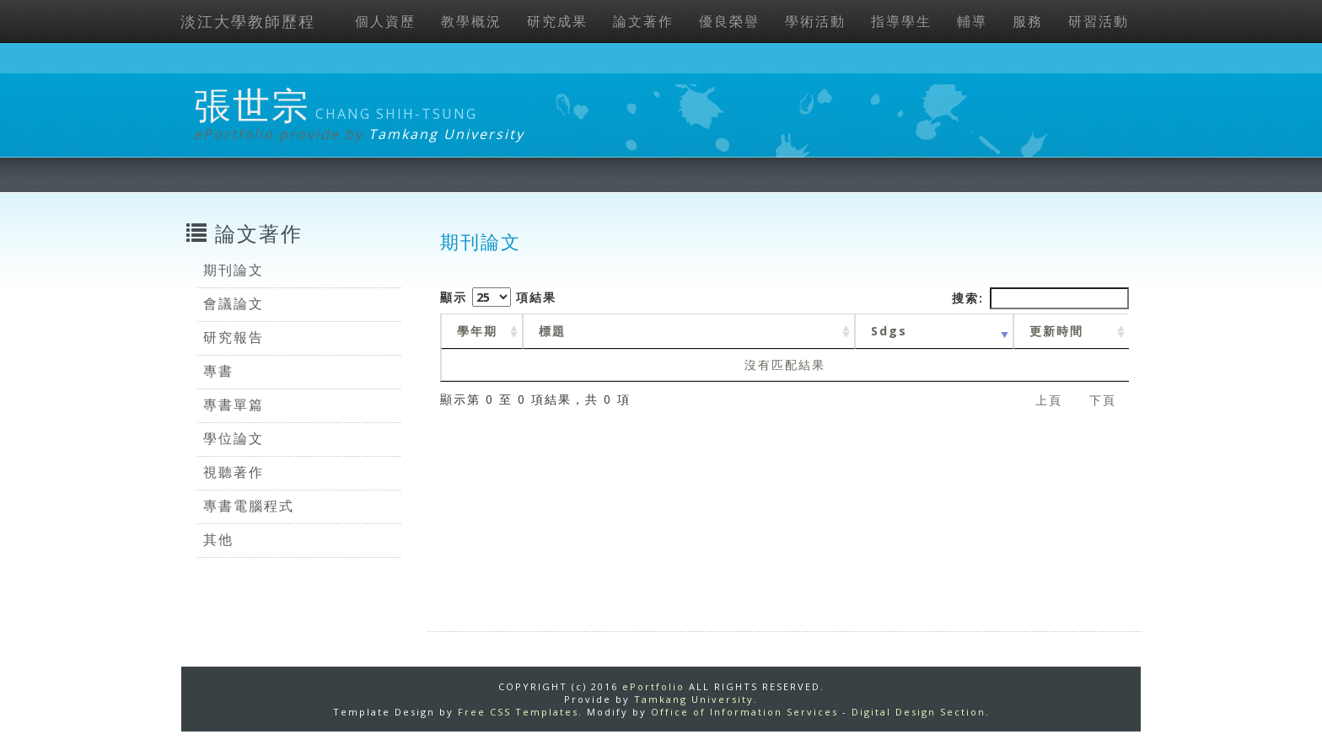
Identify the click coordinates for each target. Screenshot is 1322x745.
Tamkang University (446, 134)
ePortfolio (653, 686)
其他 (218, 539)
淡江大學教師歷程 (247, 21)
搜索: (1040, 298)
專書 (218, 371)
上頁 (1048, 400)
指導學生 (901, 21)
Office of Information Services (744, 711)
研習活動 (1098, 21)
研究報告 (233, 337)
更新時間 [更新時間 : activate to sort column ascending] (1056, 331)
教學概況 (471, 21)
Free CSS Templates (518, 711)
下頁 (1102, 400)
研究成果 (557, 21)
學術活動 (815, 21)
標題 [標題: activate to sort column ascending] (552, 331)
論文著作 (643, 21)
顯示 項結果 (498, 297)
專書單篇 (233, 404)
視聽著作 (233, 472)
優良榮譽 (729, 21)
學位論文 (233, 438)
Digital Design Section (919, 711)
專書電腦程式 (248, 505)
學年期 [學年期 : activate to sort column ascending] (477, 331)
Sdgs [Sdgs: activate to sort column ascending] (889, 331)
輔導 (972, 21)
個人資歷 (385, 21)
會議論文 (233, 303)
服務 (1028, 21)
